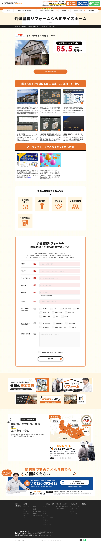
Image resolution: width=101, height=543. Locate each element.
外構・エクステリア (37, 516)
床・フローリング (37, 512)
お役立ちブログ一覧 (74, 507)
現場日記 (72, 512)
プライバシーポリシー (45, 258)
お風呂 (34, 507)
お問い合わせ (18, 506)
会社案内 (84, 504)
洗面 (25, 510)
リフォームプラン (60, 508)
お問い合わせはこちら (50, 72)
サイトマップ (29, 540)
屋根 (25, 516)
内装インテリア (27, 514)
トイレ (34, 508)
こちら (29, 178)
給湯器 (34, 510)
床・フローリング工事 (48, 518)
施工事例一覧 (26, 507)
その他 (25, 518)
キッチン (25, 508)
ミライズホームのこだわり (62, 507)
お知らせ (72, 510)
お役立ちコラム (73, 508)
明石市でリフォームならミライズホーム (52, 540)
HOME (16, 504)
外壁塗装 (35, 514)
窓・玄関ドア (26, 512)
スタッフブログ (73, 514)
